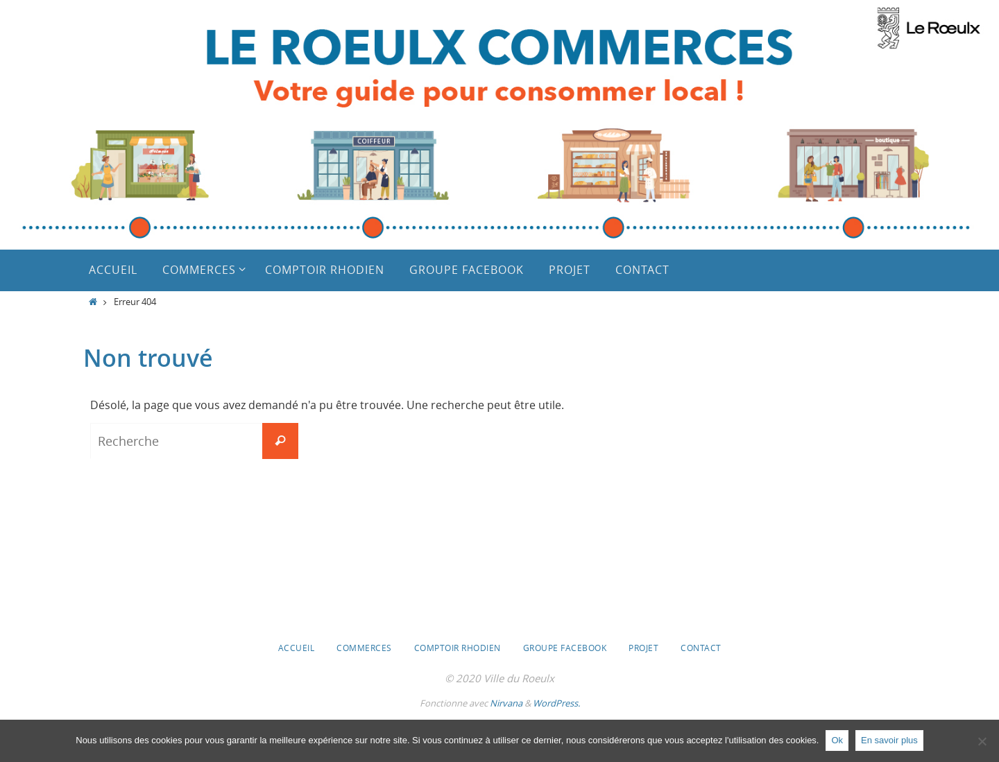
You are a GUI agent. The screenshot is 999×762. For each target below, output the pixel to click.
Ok (837, 740)
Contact (701, 647)
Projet (643, 647)
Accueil (296, 647)
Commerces (364, 647)
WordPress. (556, 703)
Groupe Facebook (565, 647)
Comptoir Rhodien (457, 647)
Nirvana (506, 703)
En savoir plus (889, 740)
